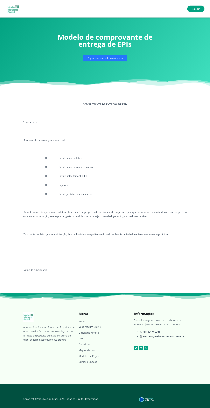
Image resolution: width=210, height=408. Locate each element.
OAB (81, 338)
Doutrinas (84, 344)
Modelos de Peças (89, 356)
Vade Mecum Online (90, 326)
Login (196, 8)
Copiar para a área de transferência (105, 58)
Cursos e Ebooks (88, 361)
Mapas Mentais (87, 350)
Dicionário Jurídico (89, 332)
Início (82, 321)
